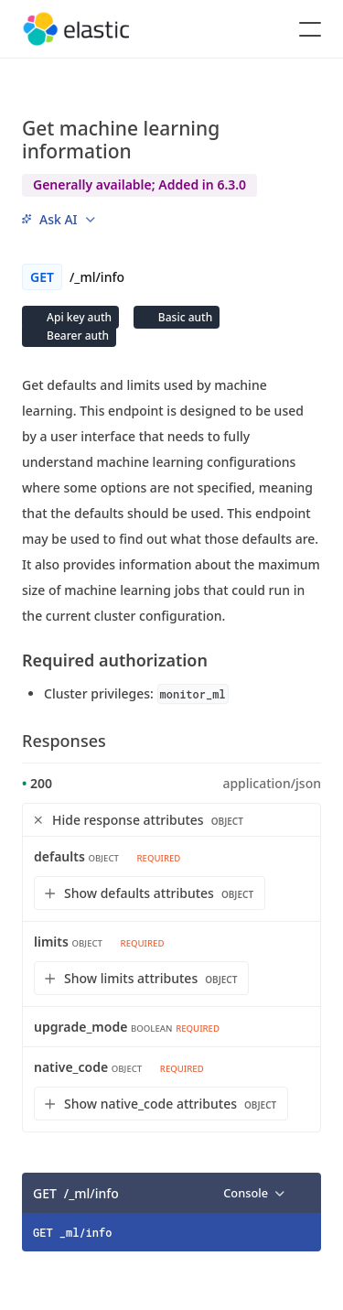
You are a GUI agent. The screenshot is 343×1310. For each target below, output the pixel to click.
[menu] (58, 218)
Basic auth (183, 317)
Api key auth (78, 317)
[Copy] (301, 1193)
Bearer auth (76, 335)
